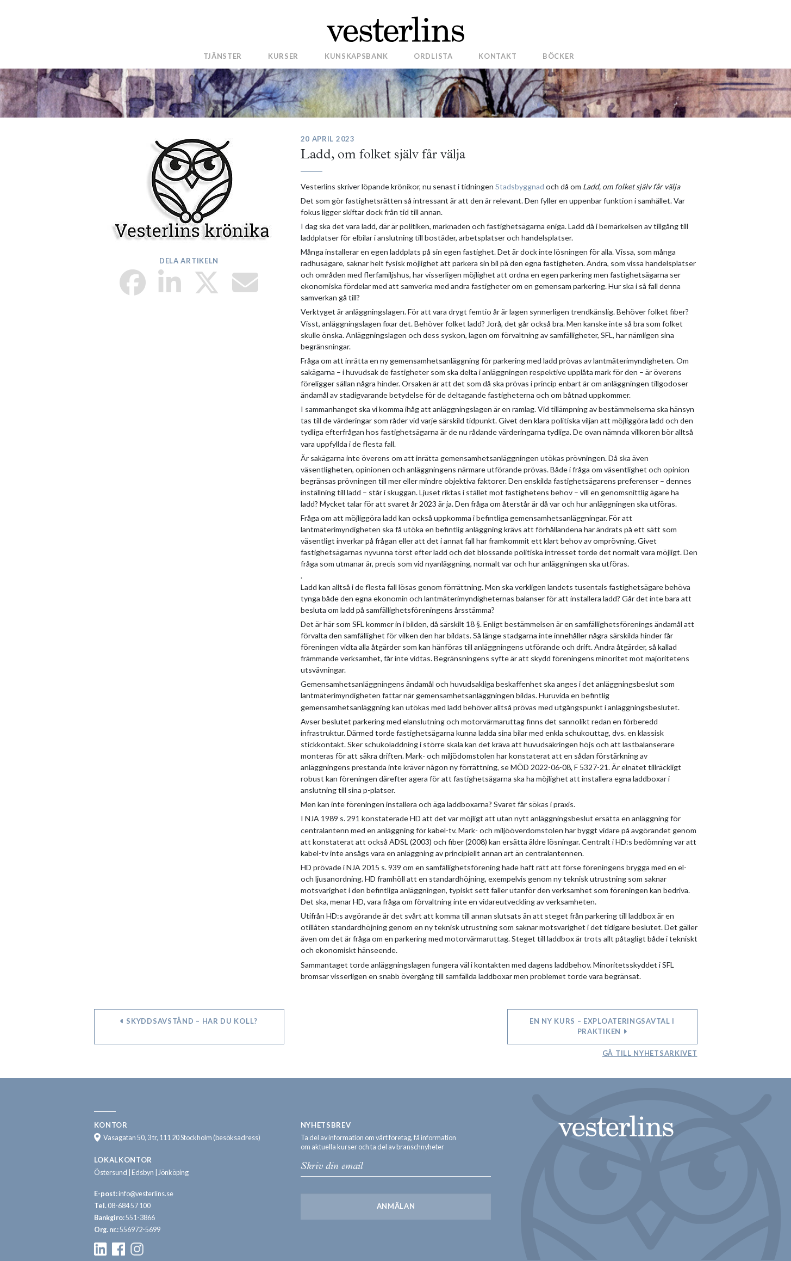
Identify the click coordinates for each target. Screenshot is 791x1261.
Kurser (283, 56)
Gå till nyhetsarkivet (649, 1053)
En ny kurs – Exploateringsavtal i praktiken (602, 1026)
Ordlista (433, 56)
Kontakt (497, 56)
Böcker (558, 56)
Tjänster (222, 56)
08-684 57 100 (129, 1206)
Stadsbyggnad (519, 186)
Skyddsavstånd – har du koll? (189, 1021)
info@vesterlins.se (146, 1194)
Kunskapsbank (356, 56)
